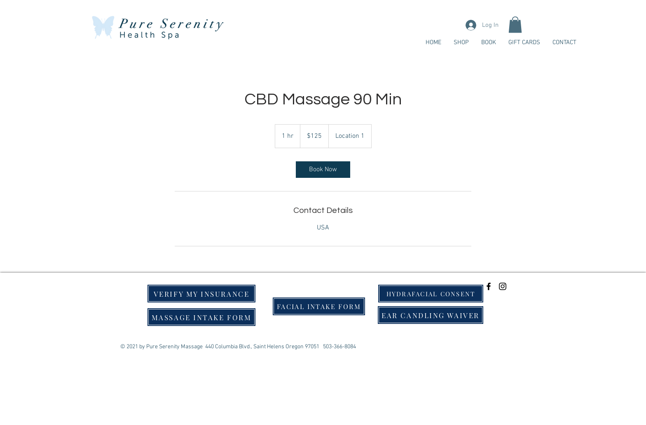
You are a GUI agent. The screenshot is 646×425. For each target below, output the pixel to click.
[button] (515, 25)
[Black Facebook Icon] (489, 286)
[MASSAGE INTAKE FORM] (201, 317)
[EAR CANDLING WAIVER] (430, 315)
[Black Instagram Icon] (503, 286)
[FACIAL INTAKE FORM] (318, 306)
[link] (323, 169)
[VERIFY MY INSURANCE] (201, 293)
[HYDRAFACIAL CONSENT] (431, 293)
